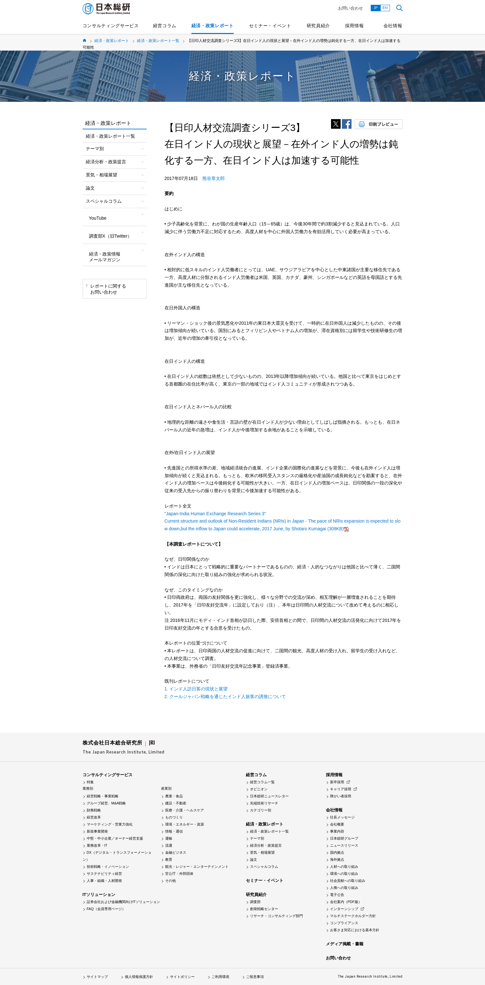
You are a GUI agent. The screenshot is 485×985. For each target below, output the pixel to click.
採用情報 (354, 25)
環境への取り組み (344, 873)
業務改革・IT (97, 845)
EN (385, 7)
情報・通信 (174, 831)
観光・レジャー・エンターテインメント (197, 866)
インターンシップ (344, 909)
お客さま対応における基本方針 (354, 930)
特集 (90, 782)
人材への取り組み (344, 866)
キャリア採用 (340, 789)
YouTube (98, 218)
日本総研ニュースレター (269, 796)
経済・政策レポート (212, 25)
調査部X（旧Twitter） (110, 236)
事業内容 (337, 831)
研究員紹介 (318, 25)
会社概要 (337, 824)
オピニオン (259, 789)
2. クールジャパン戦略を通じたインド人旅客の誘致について (225, 696)
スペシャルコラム (264, 866)
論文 (253, 859)
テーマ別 (257, 838)
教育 (168, 859)
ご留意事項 (255, 977)
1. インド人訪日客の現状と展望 (196, 688)
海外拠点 (337, 859)
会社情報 (393, 25)
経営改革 (94, 817)
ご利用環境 (220, 977)
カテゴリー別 (260, 810)
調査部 (255, 902)
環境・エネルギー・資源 (184, 824)
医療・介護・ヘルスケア (184, 810)
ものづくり (174, 817)
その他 (170, 881)
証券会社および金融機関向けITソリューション (123, 902)
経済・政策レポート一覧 (158, 40)
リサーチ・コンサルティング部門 (276, 916)
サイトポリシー (182, 977)
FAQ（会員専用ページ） (106, 909)
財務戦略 (94, 810)
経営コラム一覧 (262, 782)
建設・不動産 (175, 803)
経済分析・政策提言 (266, 845)
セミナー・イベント (270, 25)
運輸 (168, 838)
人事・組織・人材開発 (104, 881)
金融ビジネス (175, 852)
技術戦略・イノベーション (108, 866)
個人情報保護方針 (139, 977)
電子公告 (337, 895)
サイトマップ (97, 977)
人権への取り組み (344, 888)
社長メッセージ (342, 817)
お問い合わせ (350, 8)
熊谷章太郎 (213, 178)
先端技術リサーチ (264, 803)
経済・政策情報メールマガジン (104, 256)
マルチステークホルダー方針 (353, 916)
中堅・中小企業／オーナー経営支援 (115, 838)
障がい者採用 (340, 796)
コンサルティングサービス (111, 25)
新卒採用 (337, 782)
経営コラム (165, 25)
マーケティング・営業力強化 (110, 824)
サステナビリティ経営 (104, 873)
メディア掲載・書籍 (344, 943)
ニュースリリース (344, 845)
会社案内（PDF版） (346, 902)
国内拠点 (337, 852)
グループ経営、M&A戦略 (106, 803)
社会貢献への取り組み (347, 881)
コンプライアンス (344, 923)
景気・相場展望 (262, 852)
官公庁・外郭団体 (179, 873)
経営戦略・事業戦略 (102, 796)
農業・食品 (174, 796)
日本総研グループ (344, 838)
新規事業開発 (97, 831)
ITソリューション (99, 894)
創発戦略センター (264, 909)
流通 (168, 845)
